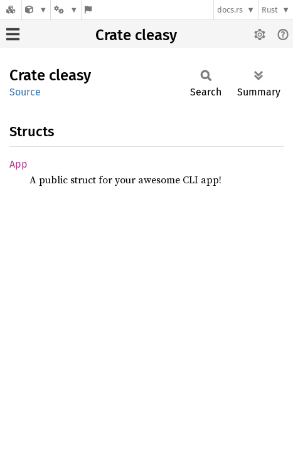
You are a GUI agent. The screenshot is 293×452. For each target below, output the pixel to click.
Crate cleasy (136, 35)
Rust (270, 9)
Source (25, 92)
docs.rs (230, 9)
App (18, 164)
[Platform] (66, 9)
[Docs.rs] (10, 9)
